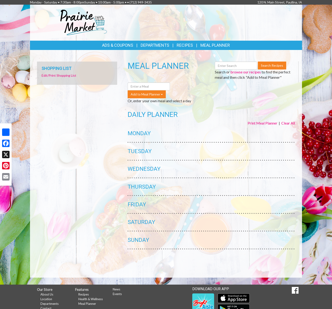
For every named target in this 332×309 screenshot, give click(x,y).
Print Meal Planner (262, 123)
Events (117, 294)
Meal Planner (215, 45)
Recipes (185, 45)
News (116, 289)
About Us (46, 294)
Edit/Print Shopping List (59, 75)
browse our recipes (245, 72)
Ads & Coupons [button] (117, 45)
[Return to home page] (84, 22)
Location (46, 299)
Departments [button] (155, 45)
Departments (49, 304)
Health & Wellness (90, 299)
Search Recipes (272, 65)
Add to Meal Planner (147, 94)
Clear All (288, 123)
